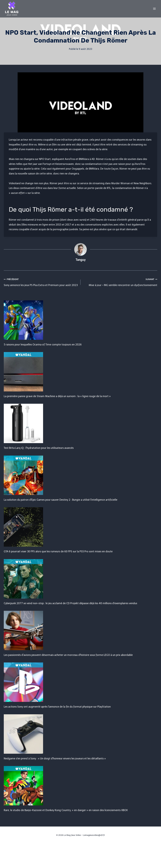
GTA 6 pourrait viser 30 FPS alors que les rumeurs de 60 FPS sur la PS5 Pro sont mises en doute (58, 551)
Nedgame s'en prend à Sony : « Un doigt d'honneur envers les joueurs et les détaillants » (55, 758)
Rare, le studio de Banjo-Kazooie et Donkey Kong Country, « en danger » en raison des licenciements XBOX (66, 810)
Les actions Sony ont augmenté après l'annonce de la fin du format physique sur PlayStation (57, 706)
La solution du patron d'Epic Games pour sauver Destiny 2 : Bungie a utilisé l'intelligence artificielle (60, 499)
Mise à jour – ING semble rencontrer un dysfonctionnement (120, 282)
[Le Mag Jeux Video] (11, 9)
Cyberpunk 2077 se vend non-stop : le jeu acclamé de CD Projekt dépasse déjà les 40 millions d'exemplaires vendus (70, 603)
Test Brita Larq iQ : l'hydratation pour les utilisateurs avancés (39, 447)
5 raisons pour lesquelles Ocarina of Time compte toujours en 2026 (43, 344)
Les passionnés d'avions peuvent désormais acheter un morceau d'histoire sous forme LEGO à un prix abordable (68, 654)
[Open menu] (154, 8)
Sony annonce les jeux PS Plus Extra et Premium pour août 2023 (41, 282)
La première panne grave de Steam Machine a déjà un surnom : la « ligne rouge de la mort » (57, 396)
